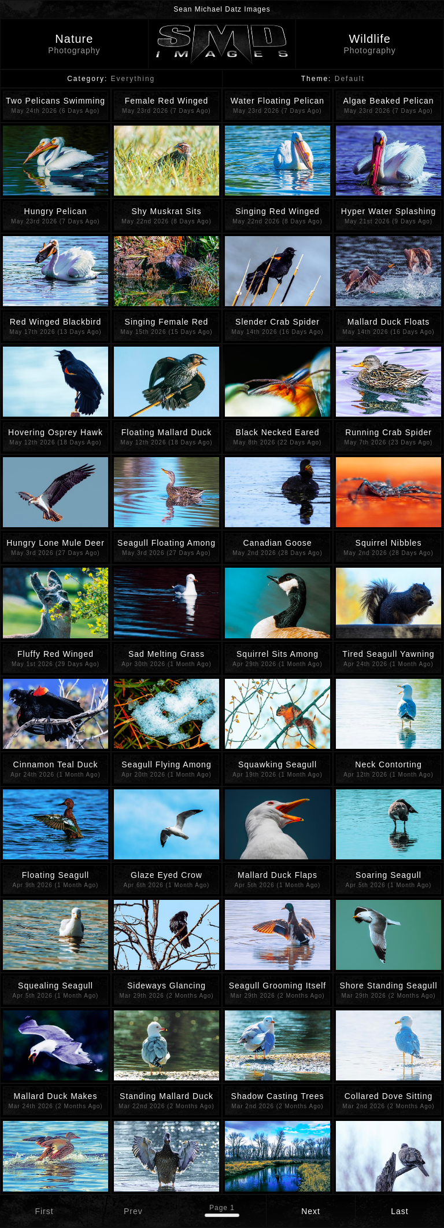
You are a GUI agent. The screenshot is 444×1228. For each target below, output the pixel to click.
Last (399, 1211)
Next (310, 1211)
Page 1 (222, 1208)
